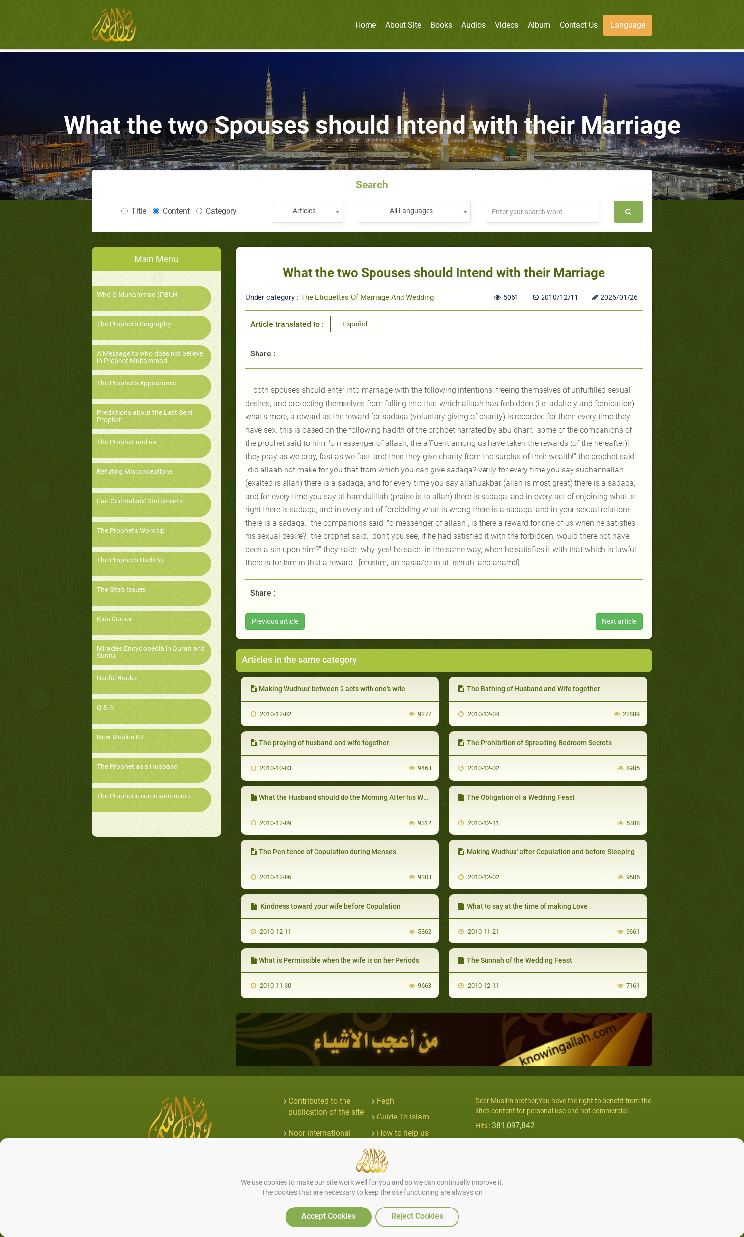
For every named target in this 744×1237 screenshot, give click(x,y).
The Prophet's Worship (131, 530)
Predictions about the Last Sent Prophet (145, 416)
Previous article (275, 621)
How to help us (403, 1133)
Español (355, 324)
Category (216, 211)
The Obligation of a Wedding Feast (516, 797)
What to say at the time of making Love (523, 906)
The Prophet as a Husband (137, 766)
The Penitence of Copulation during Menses (323, 851)
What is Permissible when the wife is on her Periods (335, 960)
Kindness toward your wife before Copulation (326, 906)
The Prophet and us (126, 442)
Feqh (385, 1101)
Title (133, 211)
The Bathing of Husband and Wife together (529, 689)
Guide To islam (403, 1116)
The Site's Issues (121, 589)
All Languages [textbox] (411, 211)
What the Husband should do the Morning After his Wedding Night (357, 797)
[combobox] (307, 212)
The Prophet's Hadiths (130, 560)
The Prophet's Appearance (136, 383)
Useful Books (117, 678)
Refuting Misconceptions (134, 471)
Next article (619, 621)
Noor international (319, 1133)
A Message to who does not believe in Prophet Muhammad (150, 357)
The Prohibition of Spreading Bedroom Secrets (535, 743)
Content (171, 211)
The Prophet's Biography (134, 324)
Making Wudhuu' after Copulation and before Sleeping (546, 851)
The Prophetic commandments (144, 796)
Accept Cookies (328, 1216)
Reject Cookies (417, 1216)
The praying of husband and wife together (320, 743)
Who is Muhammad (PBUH (137, 294)
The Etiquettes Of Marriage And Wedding (367, 297)
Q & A (105, 707)
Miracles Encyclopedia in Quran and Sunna (151, 652)
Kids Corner (114, 619)
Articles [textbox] (304, 211)
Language (627, 24)
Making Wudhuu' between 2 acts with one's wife (328, 689)
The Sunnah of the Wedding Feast (515, 960)
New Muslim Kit (120, 737)
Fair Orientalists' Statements (140, 501)
